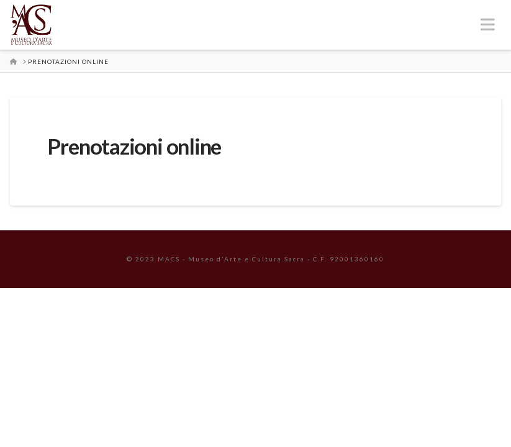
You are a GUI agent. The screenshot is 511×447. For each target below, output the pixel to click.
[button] (487, 24)
